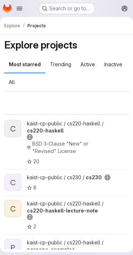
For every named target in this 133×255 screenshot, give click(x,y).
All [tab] (12, 82)
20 (33, 161)
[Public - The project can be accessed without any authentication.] (30, 137)
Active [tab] (88, 64)
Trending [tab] (60, 64)
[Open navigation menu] (19, 8)
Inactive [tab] (113, 64)
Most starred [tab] (25, 64)
